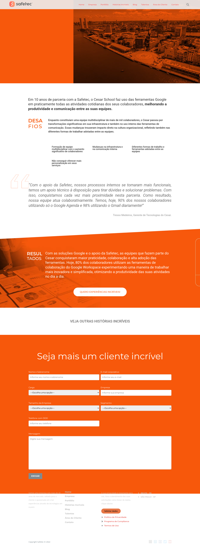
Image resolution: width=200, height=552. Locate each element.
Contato (175, 4)
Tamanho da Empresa (40, 403)
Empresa (92, 4)
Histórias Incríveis (121, 4)
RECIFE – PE (146, 493)
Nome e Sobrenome (39, 372)
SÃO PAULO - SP (148, 497)
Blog (135, 4)
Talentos (145, 4)
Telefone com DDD (38, 418)
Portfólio (105, 4)
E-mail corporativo (110, 372)
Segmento (106, 403)
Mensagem (34, 434)
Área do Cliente (160, 4)
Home (81, 4)
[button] (187, 4)
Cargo (32, 387)
